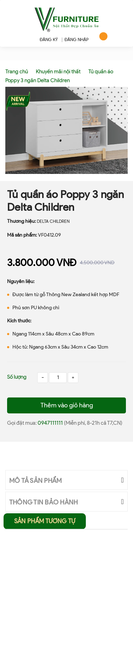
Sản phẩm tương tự (44, 521)
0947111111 (51, 423)
